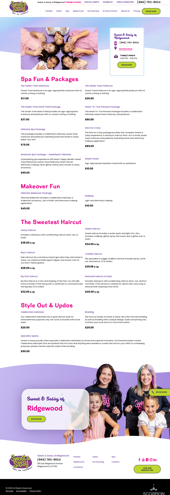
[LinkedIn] (154, 459)
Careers (115, 462)
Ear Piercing (93, 11)
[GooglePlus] (147, 459)
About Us (125, 11)
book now (151, 11)
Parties (49, 11)
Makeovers (78, 11)
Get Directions (125, 49)
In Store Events (110, 11)
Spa (67, 11)
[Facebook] (139, 459)
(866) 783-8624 (149, 2)
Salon (59, 11)
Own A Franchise (125, 2)
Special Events (91, 2)
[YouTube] (143, 459)
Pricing (137, 11)
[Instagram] (151, 459)
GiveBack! (108, 2)
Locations (78, 467)
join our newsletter (147, 469)
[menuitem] (49, 11)
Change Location (73, 2)
